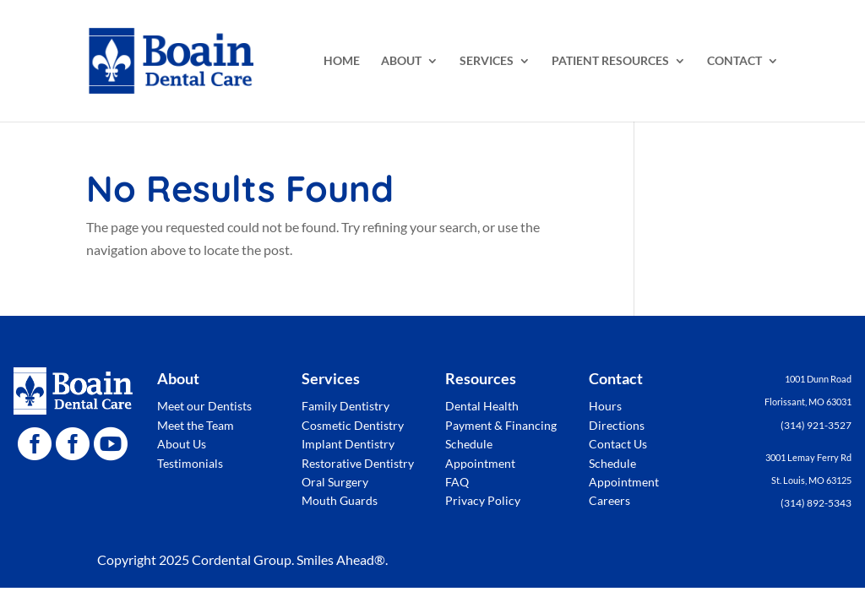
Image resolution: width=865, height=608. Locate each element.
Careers (609, 500)
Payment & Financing (501, 425)
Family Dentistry (345, 406)
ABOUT (401, 61)
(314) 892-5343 (816, 503)
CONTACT (734, 61)
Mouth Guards (340, 500)
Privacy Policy (482, 500)
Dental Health (482, 406)
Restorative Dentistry (358, 463)
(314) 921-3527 (816, 425)
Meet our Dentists (204, 406)
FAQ (457, 482)
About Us (181, 444)
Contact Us (618, 444)
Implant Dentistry (348, 444)
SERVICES (487, 61)
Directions (617, 425)
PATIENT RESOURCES (610, 61)
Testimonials (190, 463)
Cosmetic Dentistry (353, 425)
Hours (605, 406)
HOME (342, 61)
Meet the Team (195, 425)
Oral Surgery (335, 482)
